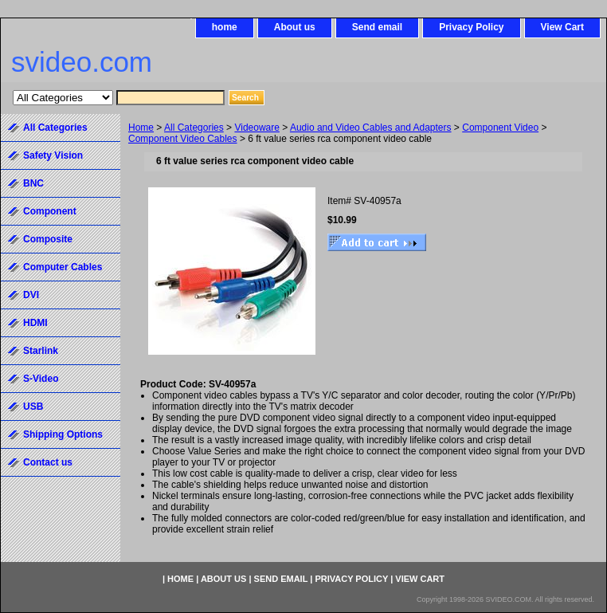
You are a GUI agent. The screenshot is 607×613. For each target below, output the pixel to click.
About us (294, 27)
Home (141, 127)
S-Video (40, 378)
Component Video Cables (182, 138)
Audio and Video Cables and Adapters (371, 127)
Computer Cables (62, 267)
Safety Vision (53, 155)
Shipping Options (63, 434)
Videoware (256, 127)
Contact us (47, 462)
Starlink (40, 350)
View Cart (562, 27)
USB (33, 406)
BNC (33, 183)
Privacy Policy (471, 27)
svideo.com (81, 61)
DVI (31, 295)
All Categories (194, 127)
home (224, 27)
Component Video (500, 127)
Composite (47, 239)
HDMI (35, 322)
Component (49, 211)
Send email (377, 27)
